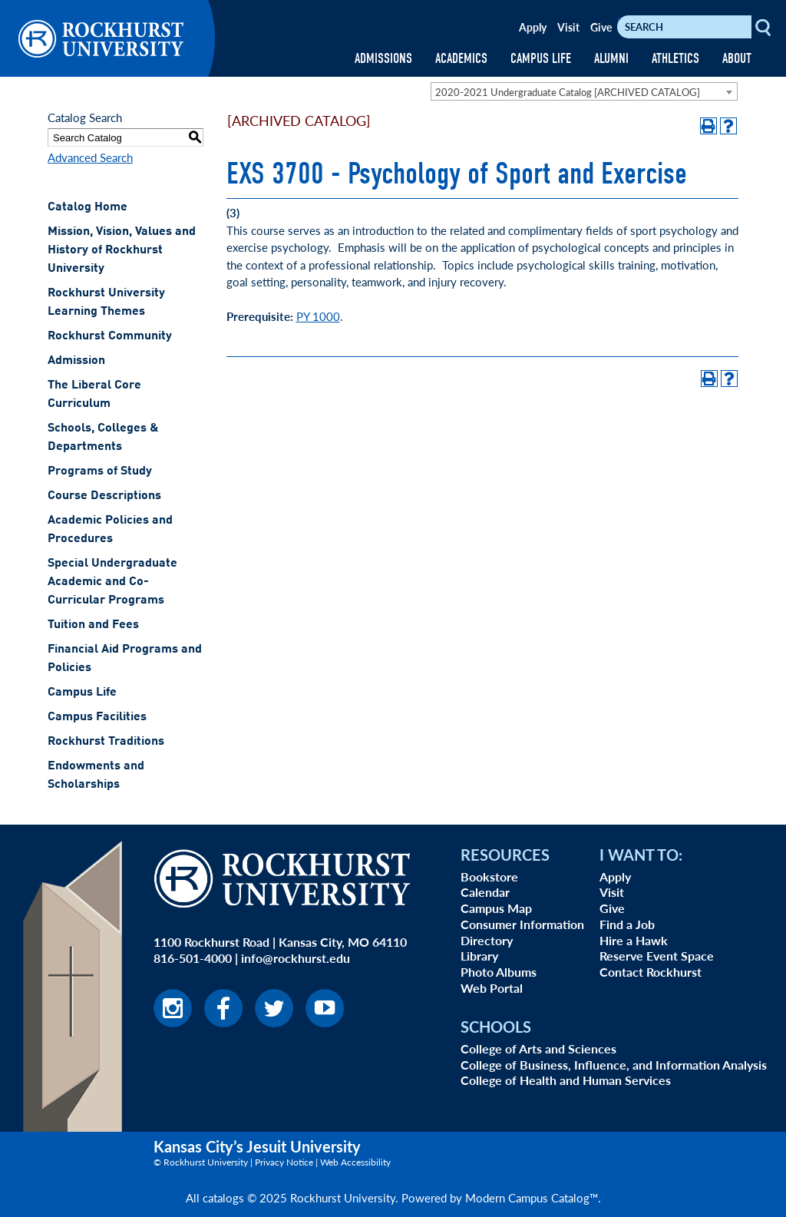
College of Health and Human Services (566, 1080)
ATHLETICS (675, 59)
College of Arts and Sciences (538, 1048)
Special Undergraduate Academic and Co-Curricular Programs (112, 582)
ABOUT (736, 59)
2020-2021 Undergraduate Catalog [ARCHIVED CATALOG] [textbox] (567, 91)
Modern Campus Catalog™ (531, 1197)
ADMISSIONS (383, 59)
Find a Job (627, 924)
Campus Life (82, 692)
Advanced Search (90, 157)
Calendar (485, 892)
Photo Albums (499, 972)
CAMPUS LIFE (540, 59)
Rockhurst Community (110, 336)
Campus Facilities (97, 717)
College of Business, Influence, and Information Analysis (614, 1064)
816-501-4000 (193, 958)
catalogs (223, 1197)
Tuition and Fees (93, 625)
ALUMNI (611, 59)
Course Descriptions (104, 496)
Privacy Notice (284, 1162)
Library (479, 955)
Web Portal (492, 988)
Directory (487, 940)
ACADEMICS (461, 59)
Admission (76, 361)
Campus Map (496, 908)
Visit (568, 27)
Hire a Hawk (633, 940)
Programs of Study (100, 471)
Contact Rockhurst (650, 972)
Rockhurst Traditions (106, 742)
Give (601, 27)
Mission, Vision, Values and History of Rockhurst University (122, 250)
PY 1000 (318, 316)
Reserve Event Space (656, 955)
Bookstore (489, 876)
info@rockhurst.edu (295, 958)
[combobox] (584, 91)
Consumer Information (522, 924)
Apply (533, 27)
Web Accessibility (355, 1162)
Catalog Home (87, 207)
